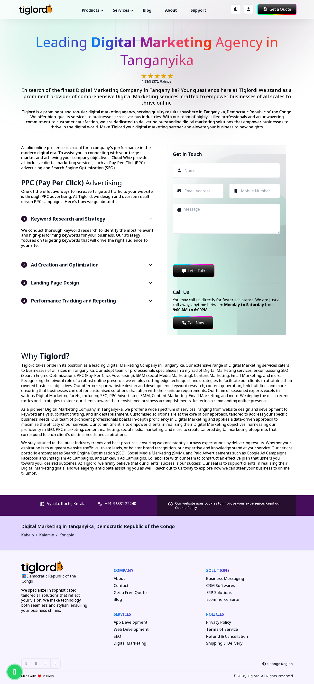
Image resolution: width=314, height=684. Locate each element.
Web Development (131, 629)
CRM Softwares (220, 585)
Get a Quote (277, 9)
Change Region (277, 663)
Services (122, 614)
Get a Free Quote (130, 592)
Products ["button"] (90, 10)
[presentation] (210, 249)
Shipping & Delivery (224, 643)
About (171, 10)
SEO (117, 636)
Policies (215, 614)
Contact (121, 585)
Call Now (193, 322)
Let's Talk (193, 270)
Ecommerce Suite (222, 599)
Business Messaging (225, 578)
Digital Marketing (130, 643)
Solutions (218, 570)
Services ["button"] (121, 10)
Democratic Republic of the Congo (135, 526)
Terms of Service (222, 629)
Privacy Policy (218, 622)
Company (123, 570)
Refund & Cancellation (227, 636)
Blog (147, 10)
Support (198, 10)
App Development (131, 622)
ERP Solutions (219, 592)
